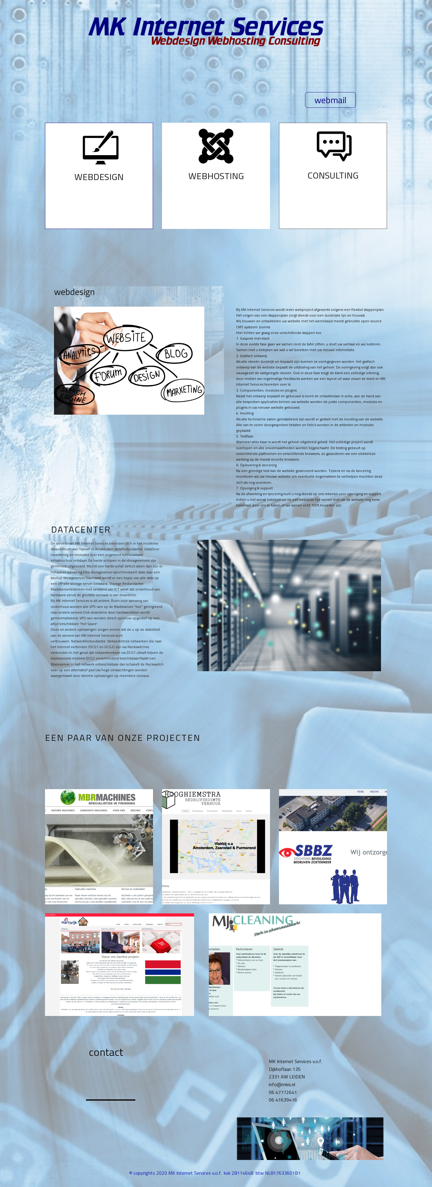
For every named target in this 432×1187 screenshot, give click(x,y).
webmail (330, 100)
